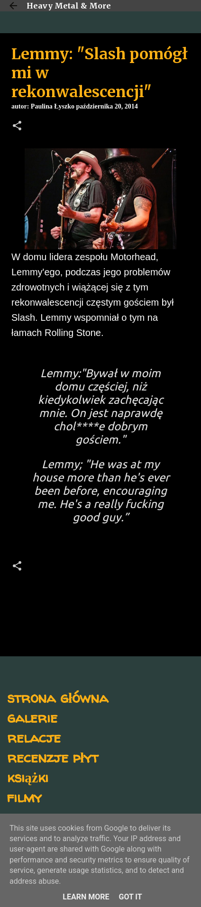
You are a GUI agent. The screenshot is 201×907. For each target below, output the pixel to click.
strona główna (57, 697)
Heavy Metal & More (69, 5)
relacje (34, 737)
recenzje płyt (52, 757)
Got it (130, 896)
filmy (24, 797)
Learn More (86, 896)
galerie (32, 717)
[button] (17, 126)
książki (27, 777)
